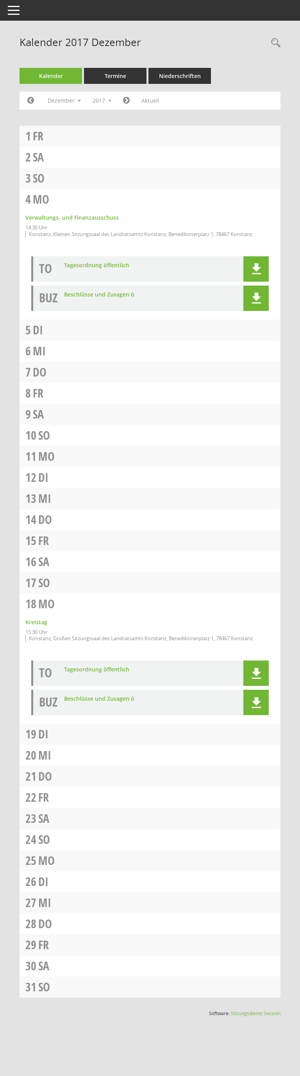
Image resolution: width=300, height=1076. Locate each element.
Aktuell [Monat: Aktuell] (168, 100)
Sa (56, 157)
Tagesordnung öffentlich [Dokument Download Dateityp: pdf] (115, 272)
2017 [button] (120, 100)
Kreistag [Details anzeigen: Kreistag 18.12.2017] (55, 628)
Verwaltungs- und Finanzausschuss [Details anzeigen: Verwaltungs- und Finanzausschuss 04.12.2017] (90, 217)
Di (56, 336)
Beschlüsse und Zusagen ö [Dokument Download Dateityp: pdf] (117, 301)
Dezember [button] (82, 100)
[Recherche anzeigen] (273, 43)
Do (58, 379)
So (57, 178)
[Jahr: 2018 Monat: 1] (144, 101)
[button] (256, 275)
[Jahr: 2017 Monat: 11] (49, 101)
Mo (59, 199)
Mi (57, 358)
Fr (56, 136)
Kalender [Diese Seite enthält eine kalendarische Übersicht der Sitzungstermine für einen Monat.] (69, 76)
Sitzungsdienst (255, 1026)
